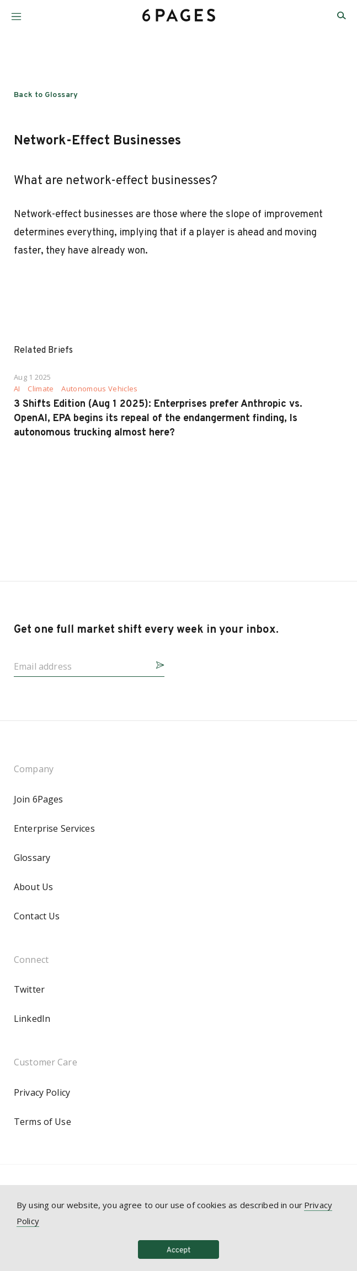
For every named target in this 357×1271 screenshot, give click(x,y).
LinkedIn (32, 1019)
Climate (41, 389)
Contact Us (37, 916)
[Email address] (80, 663)
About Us (33, 887)
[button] (16, 12)
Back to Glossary (46, 95)
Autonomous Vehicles (99, 389)
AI (17, 389)
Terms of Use (42, 1122)
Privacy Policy (42, 1092)
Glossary (32, 858)
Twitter (29, 989)
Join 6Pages (38, 799)
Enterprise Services (54, 828)
